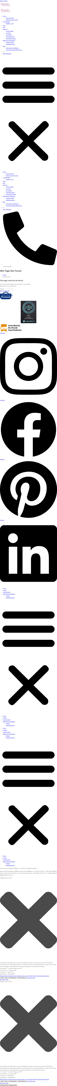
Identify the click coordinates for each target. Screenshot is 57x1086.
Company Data (6, 592)
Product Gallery (10, 31)
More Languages (7, 53)
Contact (5, 590)
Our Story (8, 33)
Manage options (4, 976)
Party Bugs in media (11, 38)
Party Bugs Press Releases (12, 48)
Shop (4, 25)
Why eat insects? (10, 18)
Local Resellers (6, 21)
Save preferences (22, 977)
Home (4, 16)
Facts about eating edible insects (14, 50)
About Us (5, 29)
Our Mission (9, 35)
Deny (6, 977)
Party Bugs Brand (10, 36)
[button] (28, 113)
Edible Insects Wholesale (9, 40)
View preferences (13, 977)
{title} (1, 979)
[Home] (4, 275)
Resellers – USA (9, 23)
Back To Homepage (4, 291)
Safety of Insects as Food (12, 20)
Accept (2, 977)
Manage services (12, 976)
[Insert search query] (6, 289)
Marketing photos (10, 44)
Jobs (4, 27)
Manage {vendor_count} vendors (24, 976)
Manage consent (4, 1085)
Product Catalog (10, 42)
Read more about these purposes (41, 976)
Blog (4, 46)
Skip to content (3, 1)
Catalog (8, 596)
